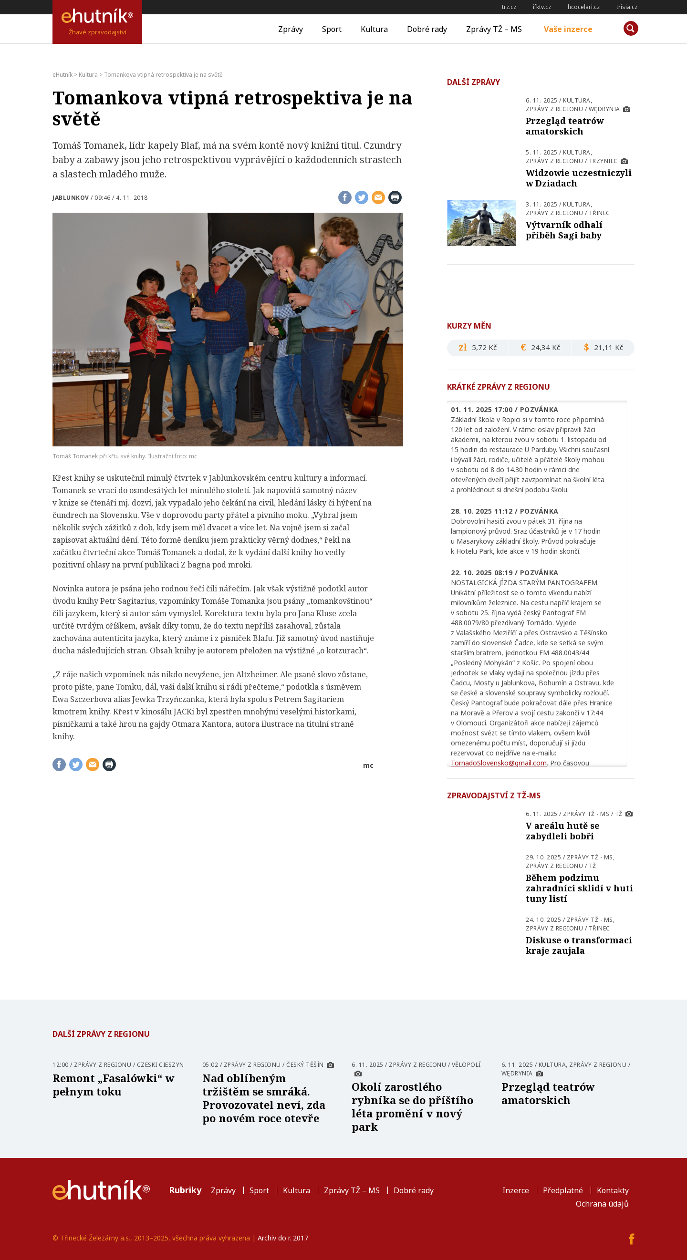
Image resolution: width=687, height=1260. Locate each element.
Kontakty (613, 1190)
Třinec (599, 213)
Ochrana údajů (602, 1203)
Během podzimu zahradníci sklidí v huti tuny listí (579, 888)
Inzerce (515, 1190)
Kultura (374, 29)
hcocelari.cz (584, 7)
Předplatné (563, 1190)
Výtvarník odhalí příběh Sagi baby (564, 230)
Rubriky (185, 1190)
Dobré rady (427, 29)
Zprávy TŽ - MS (586, 814)
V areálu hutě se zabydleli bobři (563, 831)
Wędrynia (604, 109)
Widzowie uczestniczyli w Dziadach (579, 178)
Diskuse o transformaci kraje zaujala (579, 945)
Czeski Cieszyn (160, 1065)
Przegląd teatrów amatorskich (565, 126)
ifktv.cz (542, 7)
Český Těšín (305, 1065)
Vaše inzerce (568, 29)
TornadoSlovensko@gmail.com (499, 762)
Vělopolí (466, 1065)
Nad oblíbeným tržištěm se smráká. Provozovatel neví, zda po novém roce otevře (263, 1098)
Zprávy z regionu (554, 109)
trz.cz (509, 7)
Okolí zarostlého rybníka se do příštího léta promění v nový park (412, 1106)
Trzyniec (603, 161)
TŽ (619, 814)
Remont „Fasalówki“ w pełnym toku (113, 1084)
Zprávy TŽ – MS (494, 29)
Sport (332, 29)
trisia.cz (626, 7)
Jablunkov (70, 198)
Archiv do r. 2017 (283, 1237)
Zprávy (290, 29)
